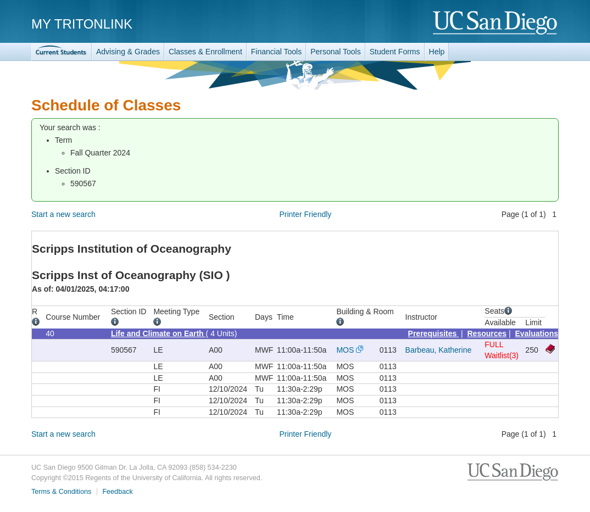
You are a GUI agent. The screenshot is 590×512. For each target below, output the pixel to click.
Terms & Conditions (61, 492)
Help (437, 51)
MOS (345, 350)
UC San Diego (496, 23)
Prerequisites (433, 333)
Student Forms (395, 51)
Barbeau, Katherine (438, 350)
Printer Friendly (305, 214)
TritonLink (61, 52)
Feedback (117, 492)
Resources (487, 333)
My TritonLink (81, 23)
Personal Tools (335, 51)
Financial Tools (276, 51)
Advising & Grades (128, 51)
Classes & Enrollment (205, 51)
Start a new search (63, 214)
